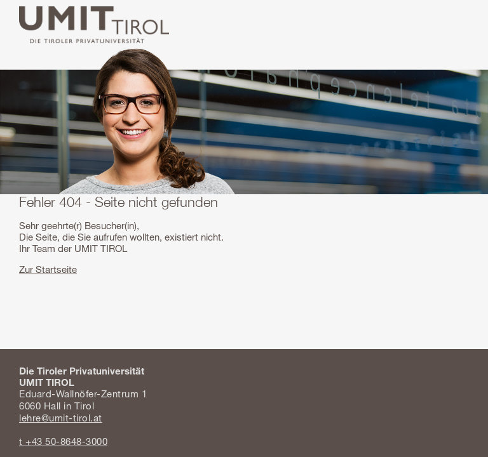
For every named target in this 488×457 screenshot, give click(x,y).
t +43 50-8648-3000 (63, 441)
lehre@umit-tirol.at (60, 417)
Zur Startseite (48, 269)
